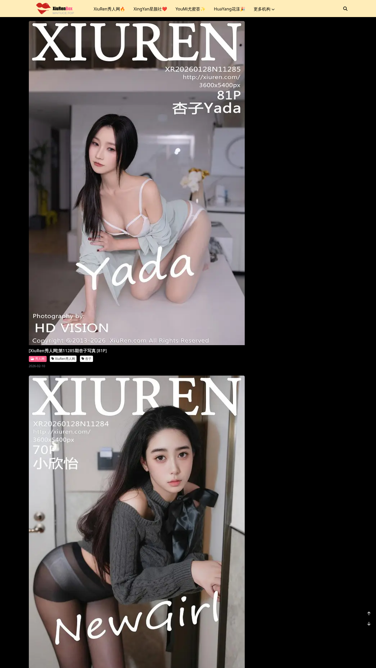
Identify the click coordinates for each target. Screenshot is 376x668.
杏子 (86, 155)
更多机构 (264, 9)
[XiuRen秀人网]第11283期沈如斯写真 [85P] (225, 144)
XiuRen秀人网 (63, 155)
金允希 (88, 609)
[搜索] (345, 9)
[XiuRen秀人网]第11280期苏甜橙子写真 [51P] (227, 295)
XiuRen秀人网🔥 (109, 9)
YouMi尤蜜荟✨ (190, 9)
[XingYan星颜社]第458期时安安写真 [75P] (305, 144)
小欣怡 (168, 155)
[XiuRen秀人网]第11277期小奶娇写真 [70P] (144, 446)
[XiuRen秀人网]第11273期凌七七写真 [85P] (144, 597)
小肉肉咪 (331, 609)
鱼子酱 (329, 458)
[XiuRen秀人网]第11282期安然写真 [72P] (62, 295)
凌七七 (168, 609)
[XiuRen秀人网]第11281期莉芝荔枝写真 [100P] (146, 295)
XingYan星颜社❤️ (150, 9)
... (319, 630)
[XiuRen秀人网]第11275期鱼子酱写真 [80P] (306, 446)
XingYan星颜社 (305, 155)
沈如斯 (249, 155)
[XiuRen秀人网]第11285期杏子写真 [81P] (62, 144)
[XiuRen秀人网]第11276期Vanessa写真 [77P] (227, 446)
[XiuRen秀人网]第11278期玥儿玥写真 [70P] (64, 446)
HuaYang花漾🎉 (229, 9)
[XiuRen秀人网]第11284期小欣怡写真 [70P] (144, 144)
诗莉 (248, 609)
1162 (331, 630)
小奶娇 (168, 458)
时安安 (331, 155)
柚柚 (328, 306)
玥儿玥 (88, 458)
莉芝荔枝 (170, 306)
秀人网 (38, 155)
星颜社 (280, 155)
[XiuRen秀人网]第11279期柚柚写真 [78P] (304, 295)
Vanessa (220, 458)
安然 (86, 306)
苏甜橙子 (251, 306)
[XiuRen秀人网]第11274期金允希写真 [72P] (64, 597)
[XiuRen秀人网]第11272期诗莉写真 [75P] (223, 597)
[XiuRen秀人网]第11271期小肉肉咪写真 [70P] (308, 597)
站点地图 (202, 657)
